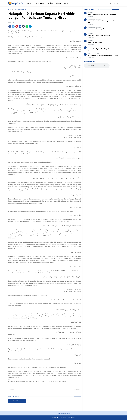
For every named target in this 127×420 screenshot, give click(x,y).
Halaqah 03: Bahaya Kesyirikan (96, 29)
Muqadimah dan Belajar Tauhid (94, 19)
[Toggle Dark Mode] (114, 3)
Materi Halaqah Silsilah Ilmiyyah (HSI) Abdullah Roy (102, 14)
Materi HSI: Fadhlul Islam (95, 42)
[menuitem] (29, 3)
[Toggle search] (117, 3)
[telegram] (110, 3)
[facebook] (108, 3)
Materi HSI (90, 12)
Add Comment (17, 401)
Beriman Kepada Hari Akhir (94, 53)
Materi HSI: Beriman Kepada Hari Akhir (99, 35)
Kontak (62, 413)
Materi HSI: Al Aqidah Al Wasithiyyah (98, 49)
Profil (58, 413)
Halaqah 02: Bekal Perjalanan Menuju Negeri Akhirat (103, 55)
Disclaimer (67, 413)
